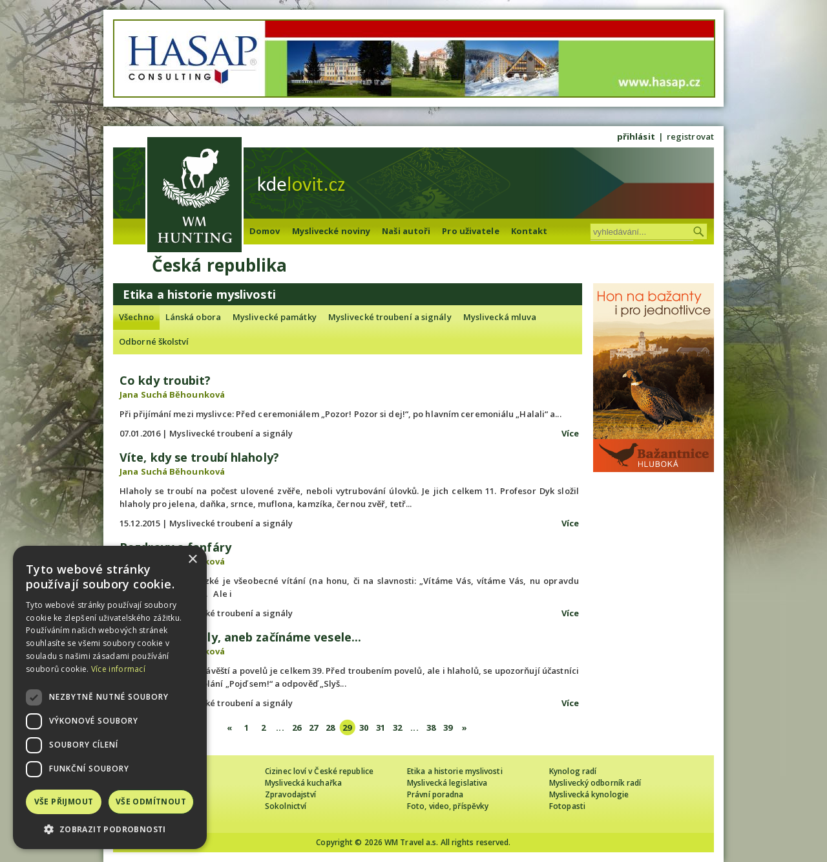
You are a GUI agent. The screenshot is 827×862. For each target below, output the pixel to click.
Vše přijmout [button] (64, 801)
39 (447, 727)
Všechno (136, 317)
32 (397, 727)
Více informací (118, 668)
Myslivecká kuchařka (303, 782)
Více (570, 433)
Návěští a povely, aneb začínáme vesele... (240, 637)
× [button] (192, 560)
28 (330, 727)
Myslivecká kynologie (589, 794)
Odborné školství (154, 341)
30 (363, 727)
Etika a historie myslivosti (455, 771)
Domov (264, 231)
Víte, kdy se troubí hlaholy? (199, 457)
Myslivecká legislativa (447, 782)
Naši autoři (406, 231)
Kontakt (529, 231)
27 (313, 727)
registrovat (690, 136)
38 (430, 727)
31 (380, 727)
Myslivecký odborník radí (595, 782)
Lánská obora (193, 317)
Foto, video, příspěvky (447, 806)
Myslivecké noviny (331, 231)
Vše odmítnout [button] (151, 801)
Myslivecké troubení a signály (390, 317)
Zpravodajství (290, 794)
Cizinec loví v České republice (319, 771)
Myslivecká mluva (500, 317)
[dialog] (110, 697)
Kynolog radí (572, 771)
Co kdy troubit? (165, 380)
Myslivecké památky (275, 317)
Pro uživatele (470, 231)
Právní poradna (435, 794)
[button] (110, 829)
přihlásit (636, 136)
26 (296, 727)
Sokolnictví (285, 806)
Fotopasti (567, 806)
